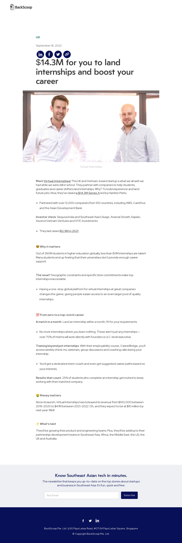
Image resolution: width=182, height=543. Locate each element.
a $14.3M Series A (88, 193)
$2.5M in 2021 (69, 231)
